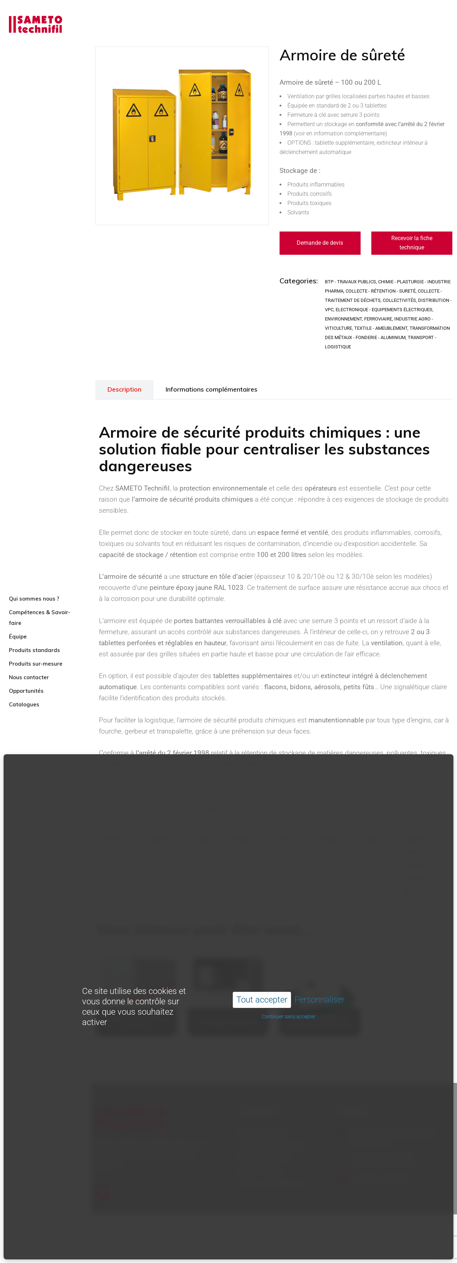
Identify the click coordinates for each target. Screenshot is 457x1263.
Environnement (343, 319)
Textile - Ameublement (380, 328)
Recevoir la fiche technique (411, 243)
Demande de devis (320, 242)
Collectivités (399, 300)
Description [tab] (124, 389)
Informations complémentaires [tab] (211, 389)
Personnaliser (320, 968)
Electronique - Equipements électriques (384, 309)
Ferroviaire (378, 319)
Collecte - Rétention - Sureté (381, 291)
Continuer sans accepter (289, 984)
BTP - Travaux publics (350, 281)
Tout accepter (261, 968)
